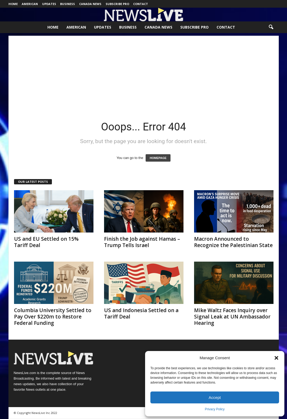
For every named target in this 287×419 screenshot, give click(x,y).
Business (67, 4)
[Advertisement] (143, 73)
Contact (140, 4)
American (30, 4)
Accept (215, 397)
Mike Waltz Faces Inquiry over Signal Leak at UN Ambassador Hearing (232, 316)
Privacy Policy (215, 409)
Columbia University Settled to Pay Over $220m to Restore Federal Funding (52, 316)
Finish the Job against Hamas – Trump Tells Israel (142, 242)
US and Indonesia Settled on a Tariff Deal (141, 313)
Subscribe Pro (117, 4)
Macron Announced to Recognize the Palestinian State (233, 242)
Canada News (90, 4)
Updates (49, 4)
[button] (276, 358)
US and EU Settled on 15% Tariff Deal (46, 242)
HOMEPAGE (158, 158)
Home (13, 4)
